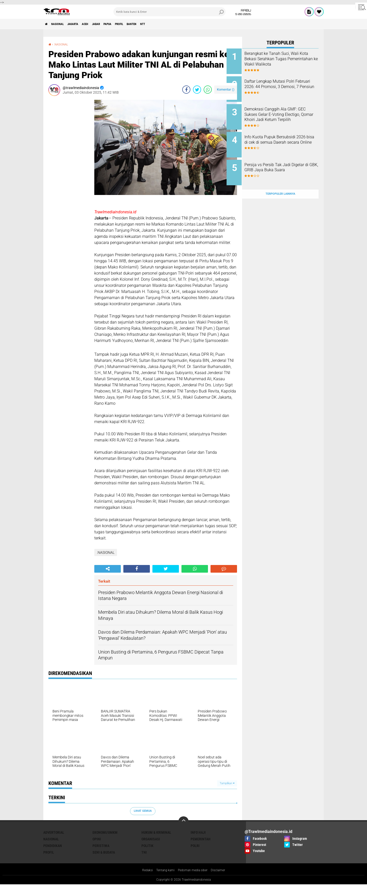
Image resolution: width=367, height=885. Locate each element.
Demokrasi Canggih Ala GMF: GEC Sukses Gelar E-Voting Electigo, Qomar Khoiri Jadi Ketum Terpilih (286, 113)
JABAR (115, 24)
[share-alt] (107, 569)
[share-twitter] (197, 89)
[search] (169, 11)
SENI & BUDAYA (104, 852)
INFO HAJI (198, 832)
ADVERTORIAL (53, 832)
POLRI (195, 846)
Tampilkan (227, 783)
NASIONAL (63, 24)
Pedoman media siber (194, 871)
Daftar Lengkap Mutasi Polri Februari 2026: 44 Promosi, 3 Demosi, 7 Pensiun (285, 84)
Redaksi (142, 871)
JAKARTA (83, 24)
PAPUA (131, 24)
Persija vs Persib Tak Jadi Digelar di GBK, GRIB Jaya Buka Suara (283, 162)
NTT (180, 24)
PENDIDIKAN (52, 846)
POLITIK (147, 846)
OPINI (97, 839)
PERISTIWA (101, 846)
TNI (144, 852)
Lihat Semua (143, 811)
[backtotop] (183, 821)
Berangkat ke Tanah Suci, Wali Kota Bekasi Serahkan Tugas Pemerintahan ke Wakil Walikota (287, 61)
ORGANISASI (150, 839)
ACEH (100, 24)
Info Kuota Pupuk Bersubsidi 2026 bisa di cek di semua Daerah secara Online (285, 136)
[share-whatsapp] (208, 89)
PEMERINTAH (201, 839)
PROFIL (147, 24)
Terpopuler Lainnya (280, 181)
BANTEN (164, 24)
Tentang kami (163, 871)
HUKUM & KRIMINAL (156, 832)
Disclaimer (222, 871)
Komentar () (225, 89)
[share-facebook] (186, 89)
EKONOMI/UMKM (105, 832)
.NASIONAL (63, 44)
